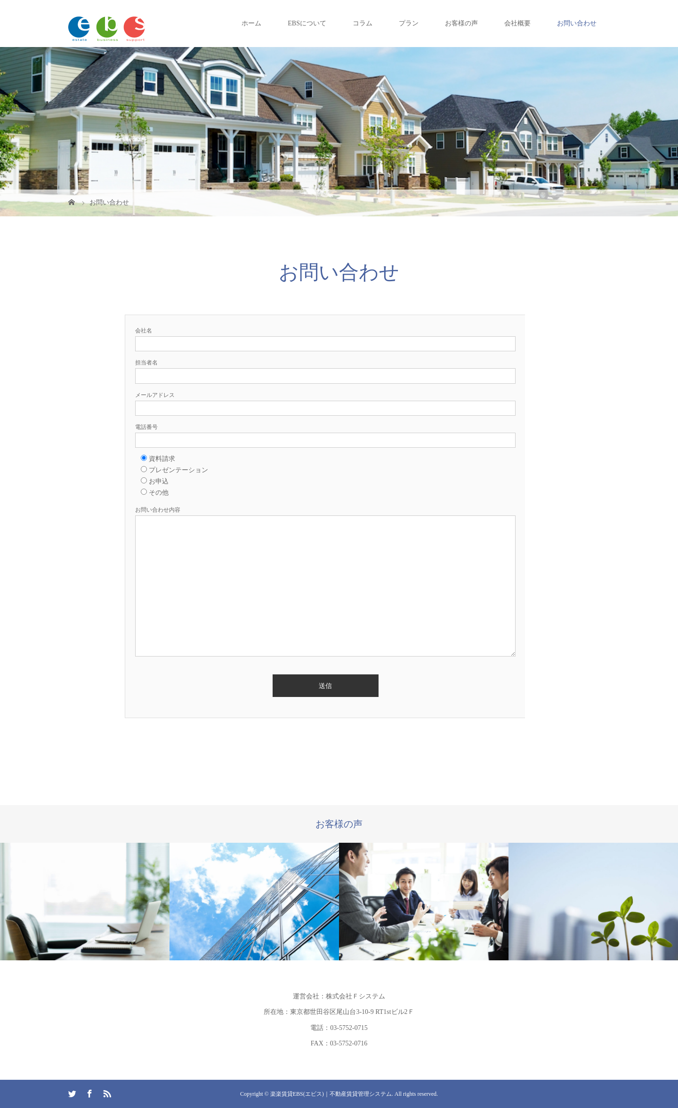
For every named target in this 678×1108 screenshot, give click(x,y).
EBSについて (307, 23)
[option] (85, 901)
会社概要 (517, 23)
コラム (362, 23)
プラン (409, 23)
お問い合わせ (577, 23)
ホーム (251, 23)
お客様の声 (461, 23)
